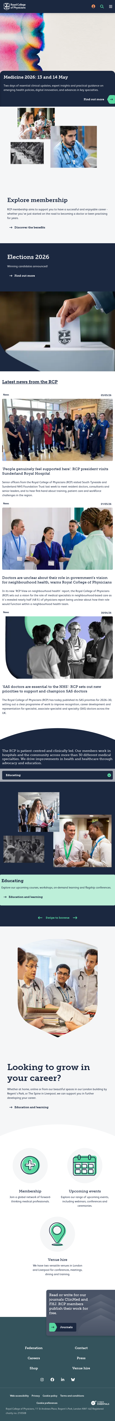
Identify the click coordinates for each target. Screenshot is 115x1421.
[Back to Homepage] (28, 6)
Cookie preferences (47, 1402)
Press (81, 1358)
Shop (34, 1368)
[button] (57, 775)
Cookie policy (50, 1395)
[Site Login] (93, 6)
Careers (34, 1358)
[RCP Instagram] (42, 1380)
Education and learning (22, 897)
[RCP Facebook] (52, 1380)
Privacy (36, 1395)
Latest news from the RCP (30, 381)
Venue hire (81, 1368)
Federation (34, 1348)
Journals (61, 1327)
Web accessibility (19, 1395)
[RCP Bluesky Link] (73, 1380)
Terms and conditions (72, 1395)
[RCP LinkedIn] (62, 1380)
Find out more (99, 99)
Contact (81, 1348)
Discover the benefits (26, 227)
